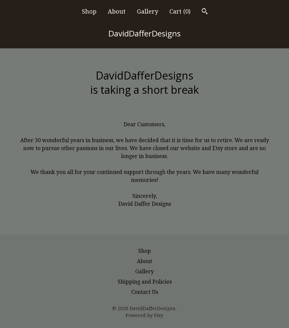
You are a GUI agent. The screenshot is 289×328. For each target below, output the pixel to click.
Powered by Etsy (144, 315)
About (117, 11)
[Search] (204, 12)
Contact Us (144, 292)
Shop (89, 11)
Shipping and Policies (145, 282)
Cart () (180, 11)
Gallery (147, 11)
